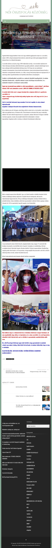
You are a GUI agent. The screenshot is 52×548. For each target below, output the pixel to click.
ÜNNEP (28, 524)
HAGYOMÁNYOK (30, 469)
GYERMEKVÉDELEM (31, 465)
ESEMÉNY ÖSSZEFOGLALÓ (32, 452)
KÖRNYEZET (29, 494)
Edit (26, 41)
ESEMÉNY (29, 449)
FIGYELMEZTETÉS (30, 462)
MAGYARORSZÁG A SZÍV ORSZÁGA (34, 501)
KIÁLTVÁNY (29, 488)
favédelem (29, 456)
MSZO (28, 504)
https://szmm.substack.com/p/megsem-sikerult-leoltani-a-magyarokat (18, 256)
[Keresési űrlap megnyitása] (47, 21)
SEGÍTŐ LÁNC (30, 511)
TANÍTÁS (28, 514)
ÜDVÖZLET (29, 520)
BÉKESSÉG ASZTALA (31, 436)
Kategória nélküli (30, 485)
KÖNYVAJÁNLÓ (30, 491)
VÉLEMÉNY (29, 527)
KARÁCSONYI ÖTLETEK (32, 482)
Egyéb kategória (30, 446)
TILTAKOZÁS (25, 29)
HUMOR (28, 475)
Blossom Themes (26, 545)
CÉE (27, 440)
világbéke (29, 530)
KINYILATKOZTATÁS (21, 387)
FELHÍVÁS (29, 459)
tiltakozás (9, 359)
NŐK (28, 507)
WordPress (37, 545)
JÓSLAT (28, 478)
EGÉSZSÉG (29, 443)
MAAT (28, 498)
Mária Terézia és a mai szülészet (24, 396)
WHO (13, 359)
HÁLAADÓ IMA (30, 472)
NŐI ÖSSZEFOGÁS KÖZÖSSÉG (26, 12)
